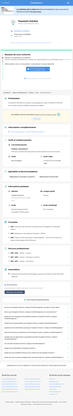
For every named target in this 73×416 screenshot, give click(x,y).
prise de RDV (67, 59)
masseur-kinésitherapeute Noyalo (32, 384)
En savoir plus (36, 12)
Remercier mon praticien (14, 292)
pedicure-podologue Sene (55, 391)
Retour (6, 3)
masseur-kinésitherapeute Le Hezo (10, 389)
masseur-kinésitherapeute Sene (9, 379)
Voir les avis (36, 118)
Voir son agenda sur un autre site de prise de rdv (26, 132)
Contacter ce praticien (20, 31)
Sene (37, 92)
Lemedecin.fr (7, 92)
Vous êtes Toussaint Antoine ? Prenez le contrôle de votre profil (31, 42)
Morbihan (31, 92)
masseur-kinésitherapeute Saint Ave (33, 381)
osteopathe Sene (53, 389)
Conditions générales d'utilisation (22, 402)
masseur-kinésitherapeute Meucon (32, 389)
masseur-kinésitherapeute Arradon (9, 386)
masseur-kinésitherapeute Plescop (9, 391)
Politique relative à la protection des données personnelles (45, 402)
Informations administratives (36, 300)
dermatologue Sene (53, 381)
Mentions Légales (10, 402)
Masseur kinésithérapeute (19, 92)
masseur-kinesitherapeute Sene (56, 384)
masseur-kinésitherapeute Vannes (32, 379)
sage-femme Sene (53, 394)
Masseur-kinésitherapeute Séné (28, 23)
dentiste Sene (52, 379)
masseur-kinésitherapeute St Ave (9, 381)
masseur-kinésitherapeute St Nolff (32, 386)
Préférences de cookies (26, 404)
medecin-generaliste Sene (55, 386)
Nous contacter (63, 402)
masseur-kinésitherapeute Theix (9, 384)
